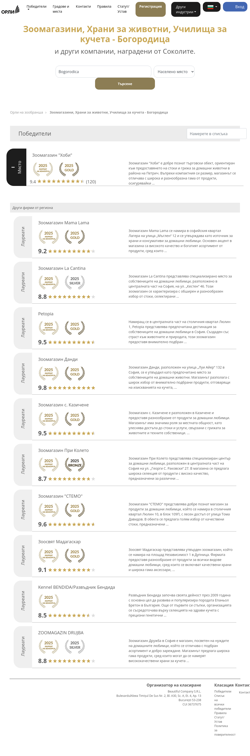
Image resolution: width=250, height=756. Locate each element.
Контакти (83, 6)
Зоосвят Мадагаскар (59, 541)
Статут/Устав (123, 9)
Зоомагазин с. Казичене (63, 405)
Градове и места (61, 9)
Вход (235, 7)
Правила (104, 6)
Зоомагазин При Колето (63, 450)
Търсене (125, 83)
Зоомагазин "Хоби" (52, 155)
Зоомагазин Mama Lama (63, 222)
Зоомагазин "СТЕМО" (60, 496)
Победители (222, 691)
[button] (212, 7)
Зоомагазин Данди (58, 359)
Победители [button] (36, 6)
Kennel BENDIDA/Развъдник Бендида (76, 587)
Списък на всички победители (222, 702)
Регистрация (150, 6)
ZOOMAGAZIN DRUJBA (60, 632)
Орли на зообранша (26, 112)
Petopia (45, 314)
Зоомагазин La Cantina (61, 268)
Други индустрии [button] (184, 9)
